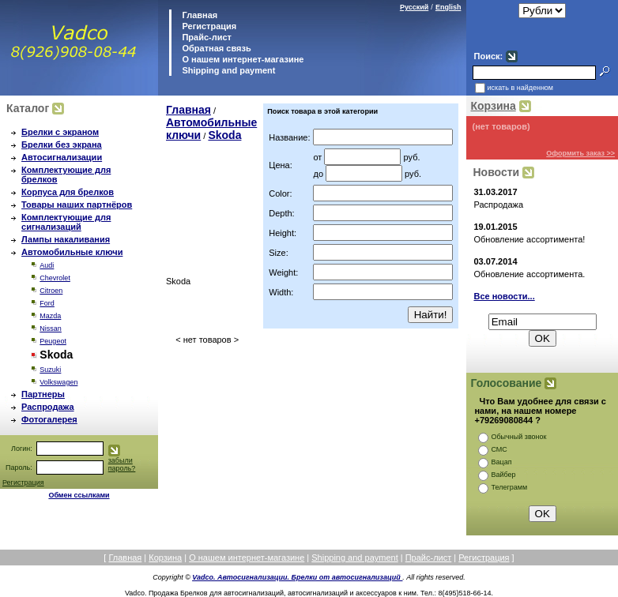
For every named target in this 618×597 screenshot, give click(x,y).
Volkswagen (58, 382)
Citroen (51, 291)
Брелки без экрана (61, 144)
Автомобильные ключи (71, 252)
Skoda (224, 135)
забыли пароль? (122, 464)
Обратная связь (215, 48)
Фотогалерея (49, 419)
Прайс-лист (205, 37)
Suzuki (50, 370)
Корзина (492, 106)
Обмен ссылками (78, 495)
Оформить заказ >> (580, 153)
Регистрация (209, 26)
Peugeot (53, 341)
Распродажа (47, 406)
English (448, 7)
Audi (47, 265)
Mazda (50, 316)
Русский (414, 7)
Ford (47, 303)
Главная (198, 15)
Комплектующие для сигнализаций (66, 221)
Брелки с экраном (60, 132)
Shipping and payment (227, 70)
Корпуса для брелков (67, 192)
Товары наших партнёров (76, 204)
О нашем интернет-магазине (241, 59)
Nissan (51, 328)
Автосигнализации (61, 157)
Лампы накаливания (65, 239)
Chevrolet (55, 278)
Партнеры (43, 394)
